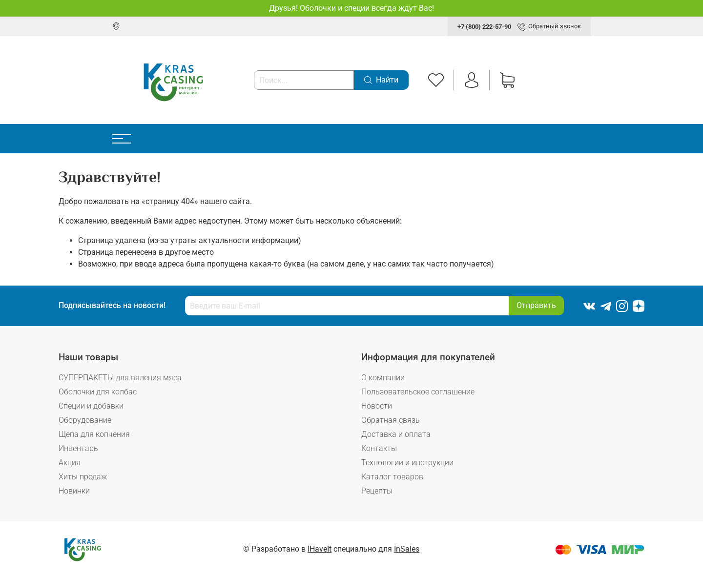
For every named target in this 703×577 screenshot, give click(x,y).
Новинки (74, 490)
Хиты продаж (83, 476)
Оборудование (85, 420)
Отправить (536, 305)
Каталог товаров (392, 476)
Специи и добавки (91, 406)
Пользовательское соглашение (418, 391)
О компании (383, 377)
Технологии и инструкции (407, 462)
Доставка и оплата (396, 434)
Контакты (379, 448)
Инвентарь (78, 448)
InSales (406, 549)
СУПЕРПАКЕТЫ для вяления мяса (120, 377)
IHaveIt (319, 549)
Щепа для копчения (94, 434)
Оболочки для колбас (98, 391)
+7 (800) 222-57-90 (484, 26)
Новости (376, 406)
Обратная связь (390, 420)
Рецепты (377, 490)
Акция (70, 462)
